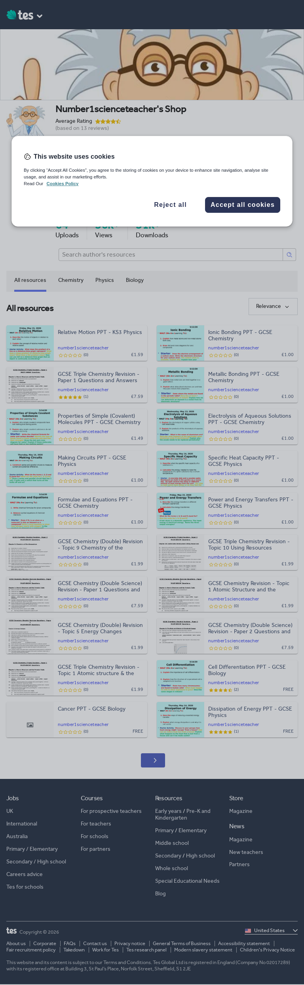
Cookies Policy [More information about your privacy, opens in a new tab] (62, 183)
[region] (152, 181)
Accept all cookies (243, 205)
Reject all (170, 205)
